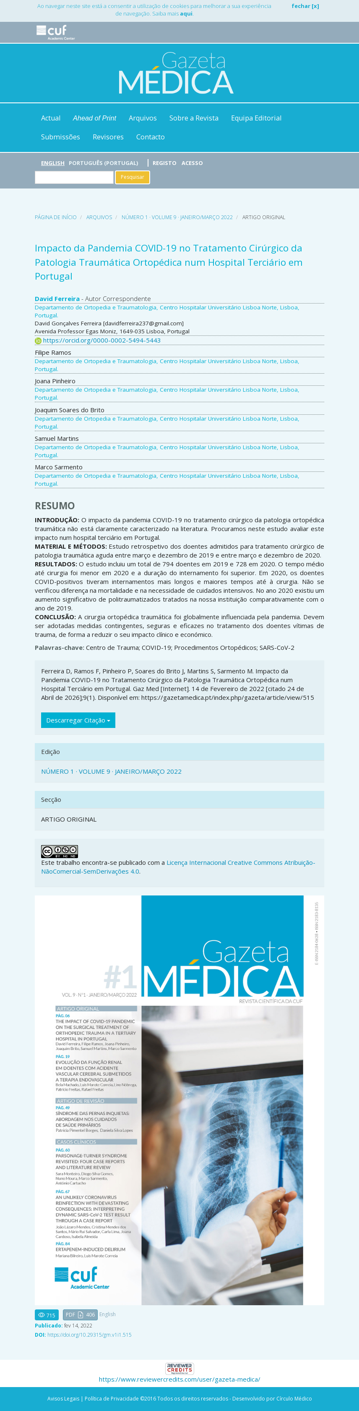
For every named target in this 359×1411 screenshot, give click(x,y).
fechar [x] (305, 6)
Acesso (192, 163)
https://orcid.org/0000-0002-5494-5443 (102, 340)
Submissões (60, 136)
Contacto (150, 136)
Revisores (108, 136)
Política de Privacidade (112, 1398)
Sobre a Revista (194, 118)
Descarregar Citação (78, 720)
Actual (50, 118)
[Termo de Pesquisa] (74, 177)
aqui (186, 13)
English (53, 163)
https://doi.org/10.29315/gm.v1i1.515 (89, 1334)
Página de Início (56, 217)
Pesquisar (132, 177)
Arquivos (143, 118)
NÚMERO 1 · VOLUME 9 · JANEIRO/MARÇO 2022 (177, 217)
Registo (165, 163)
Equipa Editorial (256, 118)
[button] (80, 1315)
